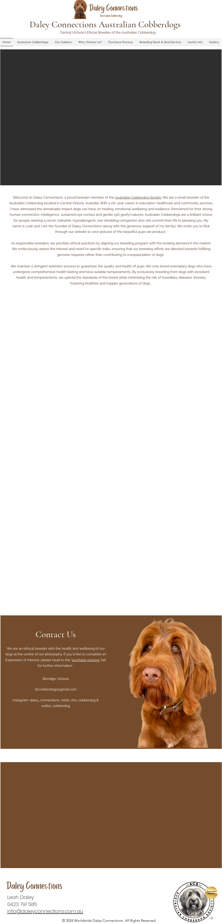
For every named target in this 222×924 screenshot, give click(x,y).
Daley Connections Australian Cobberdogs (105, 24)
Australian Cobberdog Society (138, 197)
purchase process (85, 660)
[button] (111, 117)
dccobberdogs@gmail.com (56, 689)
